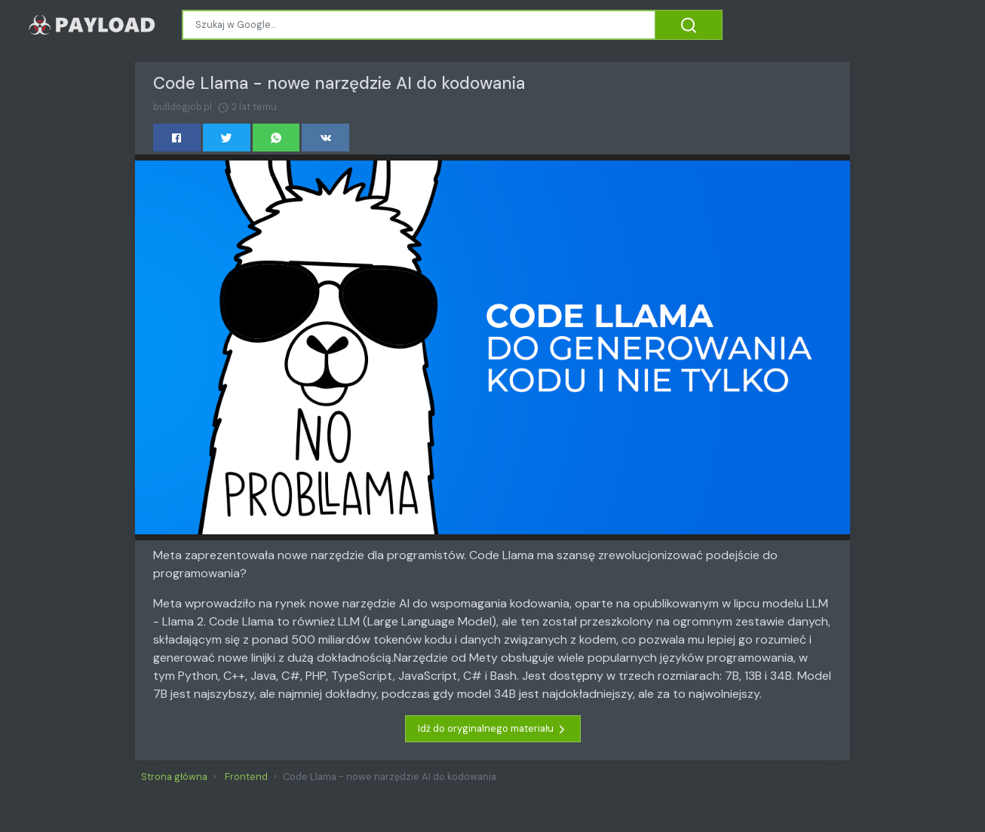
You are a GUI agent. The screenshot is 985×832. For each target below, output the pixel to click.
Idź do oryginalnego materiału (493, 729)
